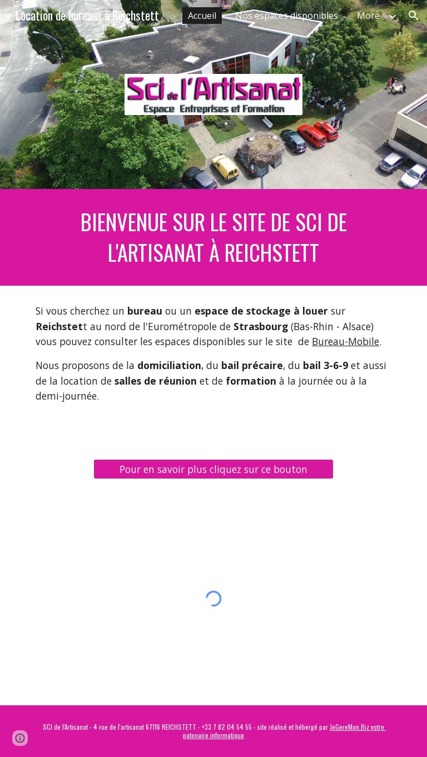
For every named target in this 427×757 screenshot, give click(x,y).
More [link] (368, 15)
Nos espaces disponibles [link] (286, 15)
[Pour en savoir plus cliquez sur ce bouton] (213, 469)
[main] (213, 237)
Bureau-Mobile (345, 341)
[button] (413, 15)
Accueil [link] (202, 15)
